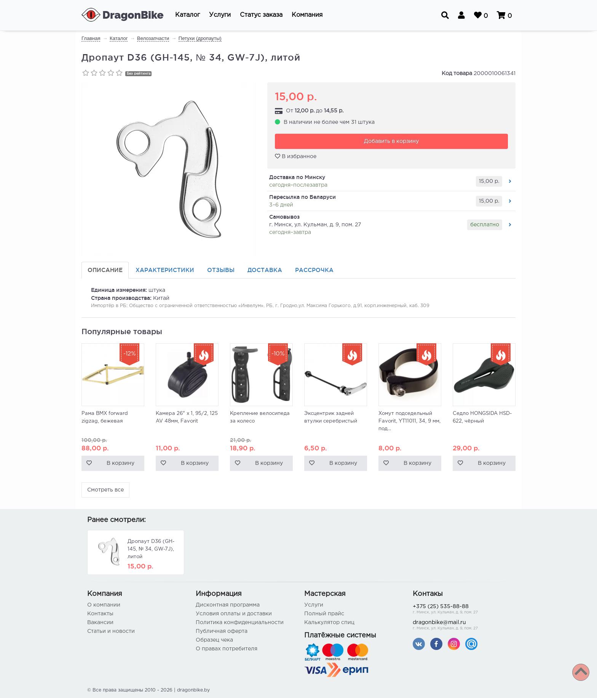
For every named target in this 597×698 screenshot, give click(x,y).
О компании (103, 605)
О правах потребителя (226, 649)
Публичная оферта (221, 631)
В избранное (295, 156)
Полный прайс (324, 614)
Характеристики (165, 270)
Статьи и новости (111, 631)
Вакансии (100, 622)
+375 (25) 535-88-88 (461, 609)
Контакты (100, 614)
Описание (105, 270)
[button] (187, 15)
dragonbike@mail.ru (461, 625)
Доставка (264, 270)
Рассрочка (314, 270)
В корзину (120, 463)
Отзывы (221, 270)
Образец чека (214, 640)
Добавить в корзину (391, 141)
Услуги (313, 605)
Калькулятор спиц (329, 622)
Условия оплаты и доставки (234, 614)
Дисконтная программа (228, 605)
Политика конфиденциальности (240, 622)
